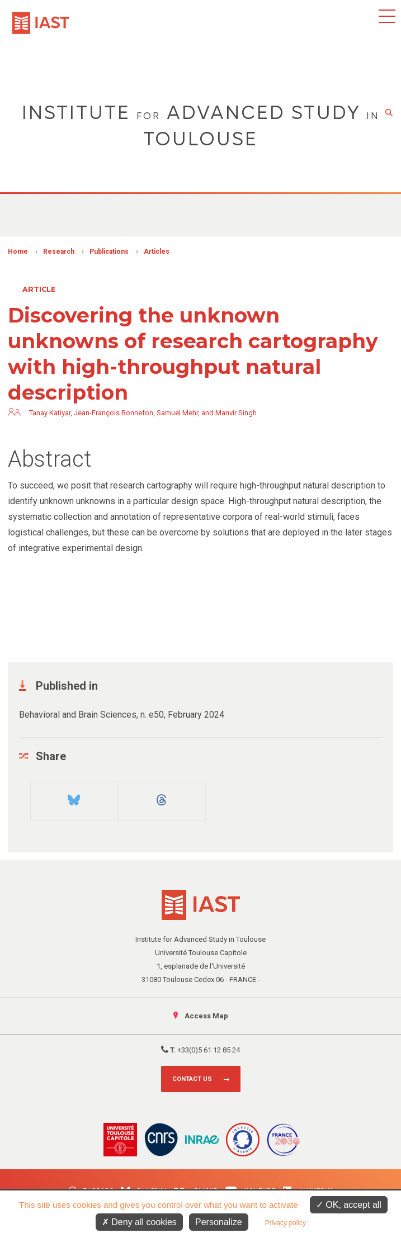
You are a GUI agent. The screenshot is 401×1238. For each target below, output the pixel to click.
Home (18, 251)
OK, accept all (348, 1204)
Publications (109, 251)
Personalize (218, 1222)
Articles (156, 251)
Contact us (192, 1079)
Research (58, 251)
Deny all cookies (139, 1222)
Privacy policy (285, 1223)
